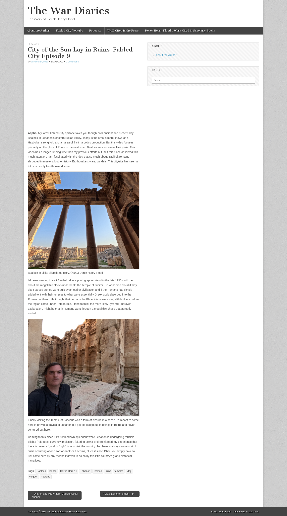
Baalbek (41, 471)
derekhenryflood (39, 61)
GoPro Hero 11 (68, 471)
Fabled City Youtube (69, 30)
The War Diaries (68, 11)
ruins (108, 471)
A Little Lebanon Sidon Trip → (120, 493)
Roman (98, 471)
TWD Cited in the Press (123, 30)
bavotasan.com (250, 511)
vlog (129, 471)
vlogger (33, 476)
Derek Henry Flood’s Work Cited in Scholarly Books (180, 30)
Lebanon (33, 44)
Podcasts (95, 30)
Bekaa (53, 471)
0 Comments (72, 61)
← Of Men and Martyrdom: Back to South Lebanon (54, 495)
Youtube (45, 476)
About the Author (38, 30)
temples (119, 471)
